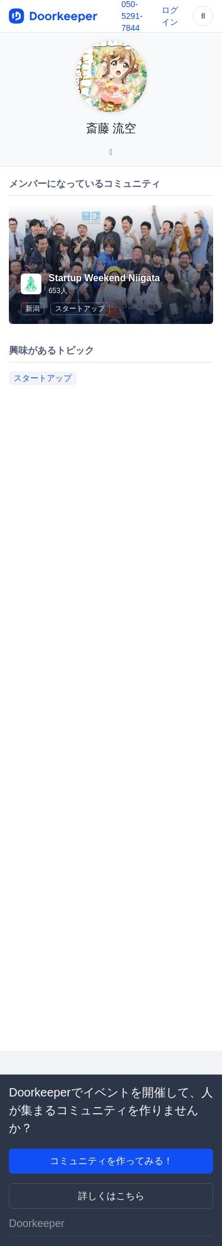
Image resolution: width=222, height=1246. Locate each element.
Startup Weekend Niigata (104, 278)
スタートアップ (80, 308)
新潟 (32, 308)
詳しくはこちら (111, 1196)
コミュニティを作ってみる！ (111, 1161)
